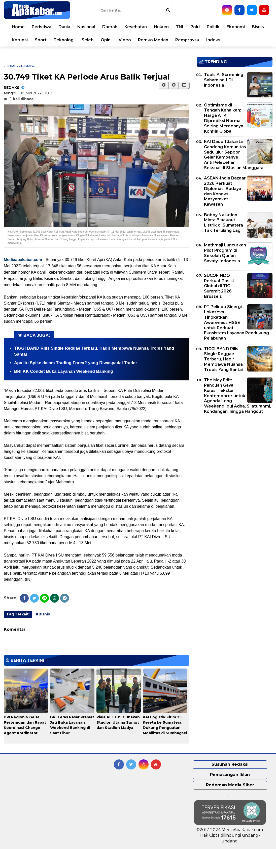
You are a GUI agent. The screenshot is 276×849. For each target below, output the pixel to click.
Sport (41, 40)
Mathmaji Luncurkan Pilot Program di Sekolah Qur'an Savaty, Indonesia (225, 253)
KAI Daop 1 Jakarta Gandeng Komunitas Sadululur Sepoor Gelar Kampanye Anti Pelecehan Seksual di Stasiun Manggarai (234, 154)
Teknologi (64, 40)
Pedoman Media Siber (230, 785)
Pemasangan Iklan (230, 774)
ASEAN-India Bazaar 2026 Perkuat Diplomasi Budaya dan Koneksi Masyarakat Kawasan (225, 191)
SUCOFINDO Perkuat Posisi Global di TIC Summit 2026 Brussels (219, 286)
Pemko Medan (153, 40)
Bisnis (258, 26)
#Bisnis (43, 614)
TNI (179, 26)
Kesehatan (135, 26)
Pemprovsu (187, 40)
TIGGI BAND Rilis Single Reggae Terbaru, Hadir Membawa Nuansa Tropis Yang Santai (223, 359)
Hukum (161, 26)
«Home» (11, 66)
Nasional (86, 26)
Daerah (109, 26)
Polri (195, 26)
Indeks (213, 40)
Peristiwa (41, 26)
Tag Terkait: (18, 614)
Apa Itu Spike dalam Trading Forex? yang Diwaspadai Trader (75, 362)
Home (18, 26)
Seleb (88, 40)
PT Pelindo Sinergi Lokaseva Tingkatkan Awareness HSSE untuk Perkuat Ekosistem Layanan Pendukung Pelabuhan (236, 322)
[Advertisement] (234, 456)
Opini (106, 40)
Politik (213, 26)
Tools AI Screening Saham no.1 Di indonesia (223, 80)
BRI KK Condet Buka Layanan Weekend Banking (63, 371)
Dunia (64, 26)
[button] (184, 85)
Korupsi (20, 40)
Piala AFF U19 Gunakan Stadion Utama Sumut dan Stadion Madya (118, 722)
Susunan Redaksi (230, 764)
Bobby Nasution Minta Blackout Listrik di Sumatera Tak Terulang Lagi (223, 222)
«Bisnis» (27, 66)
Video (125, 40)
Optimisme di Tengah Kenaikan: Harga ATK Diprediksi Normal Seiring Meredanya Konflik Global (223, 118)
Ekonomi (236, 26)
